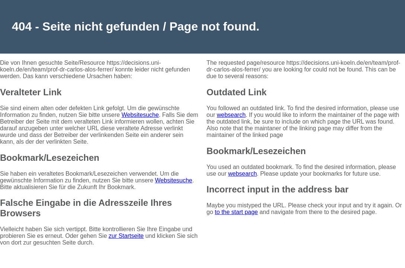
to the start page (236, 212)
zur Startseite (126, 236)
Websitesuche (140, 115)
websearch (231, 115)
